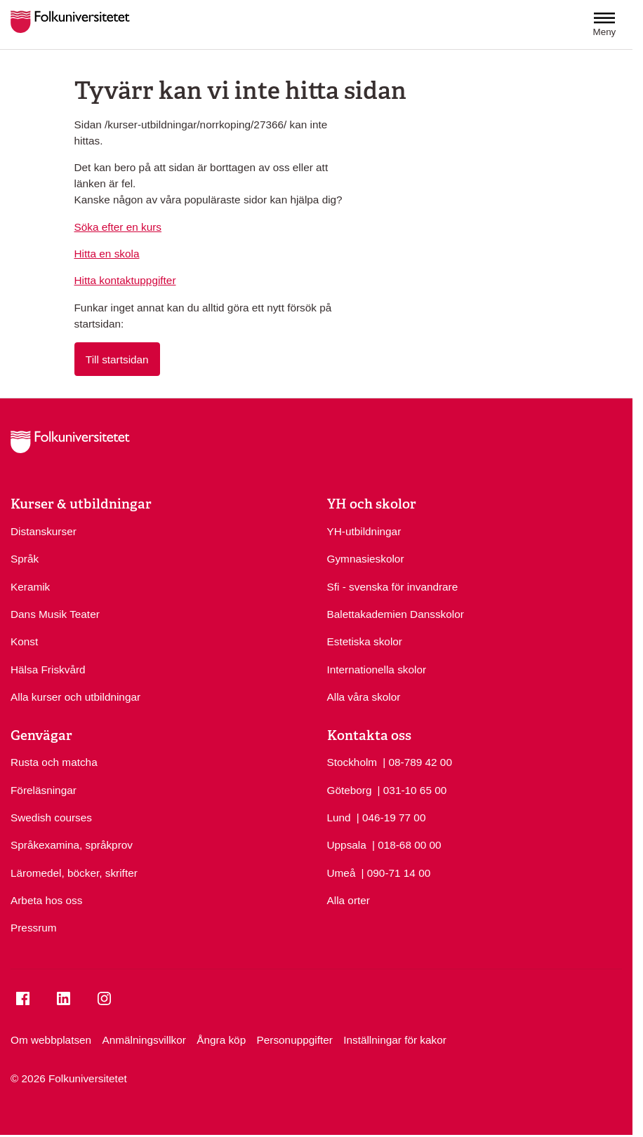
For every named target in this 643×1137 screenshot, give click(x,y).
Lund (339, 817)
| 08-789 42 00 (417, 761)
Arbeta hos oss (46, 900)
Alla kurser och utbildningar (75, 697)
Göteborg (349, 790)
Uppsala (346, 845)
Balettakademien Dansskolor (395, 614)
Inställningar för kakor (394, 1040)
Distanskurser (44, 531)
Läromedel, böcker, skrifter (74, 873)
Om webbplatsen (51, 1040)
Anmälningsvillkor (143, 1040)
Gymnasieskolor (365, 559)
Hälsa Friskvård (48, 669)
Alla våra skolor (364, 697)
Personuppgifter (295, 1040)
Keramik (30, 587)
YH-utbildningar (364, 531)
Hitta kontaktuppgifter (125, 280)
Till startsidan (117, 359)
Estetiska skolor (364, 641)
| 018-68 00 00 (407, 844)
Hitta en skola (107, 254)
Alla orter (348, 900)
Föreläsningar (44, 790)
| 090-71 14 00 (396, 872)
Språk (25, 559)
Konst (24, 641)
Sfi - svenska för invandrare (392, 587)
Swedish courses (51, 817)
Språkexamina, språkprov (72, 845)
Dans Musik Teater (55, 614)
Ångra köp (221, 1040)
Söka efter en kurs (118, 227)
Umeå (341, 873)
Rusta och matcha (54, 762)
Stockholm (352, 762)
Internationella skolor (377, 669)
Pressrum (34, 928)
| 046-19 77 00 (391, 816)
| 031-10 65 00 (412, 789)
